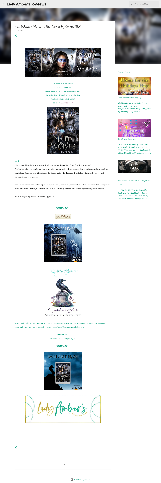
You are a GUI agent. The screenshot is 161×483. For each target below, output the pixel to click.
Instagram (72, 338)
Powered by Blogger (80, 479)
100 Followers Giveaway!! (127, 139)
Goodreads (63, 338)
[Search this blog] (146, 4)
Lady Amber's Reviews (26, 4)
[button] (16, 35)
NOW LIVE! (63, 208)
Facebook (53, 338)
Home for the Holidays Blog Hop (129, 98)
